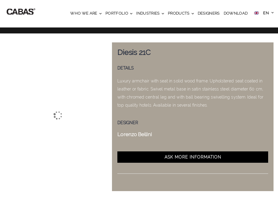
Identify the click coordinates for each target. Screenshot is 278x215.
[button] (264, 13)
